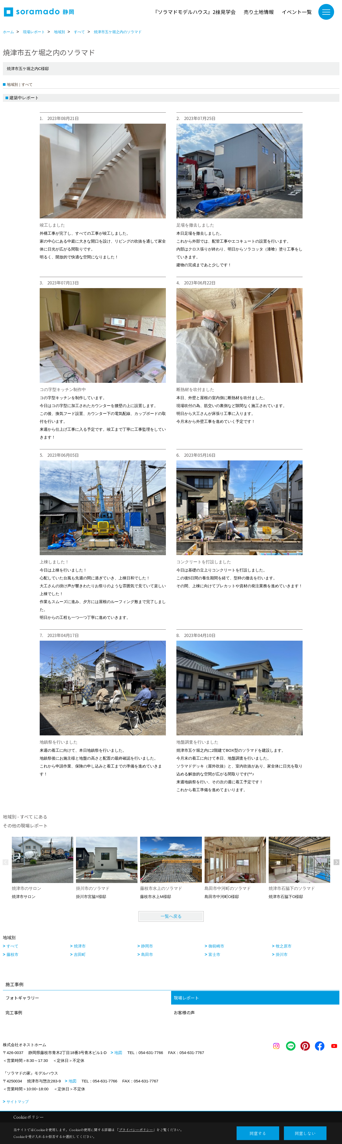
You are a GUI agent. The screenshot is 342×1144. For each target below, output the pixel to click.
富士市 (214, 954)
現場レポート (186, 998)
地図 (118, 1052)
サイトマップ (18, 1102)
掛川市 (282, 954)
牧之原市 (284, 946)
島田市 (147, 954)
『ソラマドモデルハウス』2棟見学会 (194, 11)
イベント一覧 (297, 11)
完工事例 (14, 1012)
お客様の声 (184, 1012)
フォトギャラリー (22, 998)
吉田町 (80, 954)
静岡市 (147, 946)
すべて (12, 946)
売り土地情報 (259, 11)
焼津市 (80, 946)
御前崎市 (216, 946)
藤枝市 (12, 954)
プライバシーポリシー (136, 1129)
